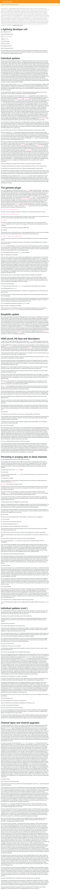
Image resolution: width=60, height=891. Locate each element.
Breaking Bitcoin (21, 19)
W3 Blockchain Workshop (6, 24)
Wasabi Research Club (15, 12)
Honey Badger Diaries (18, 15)
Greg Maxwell (10, 11)
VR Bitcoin (45, 14)
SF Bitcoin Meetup (19, 14)
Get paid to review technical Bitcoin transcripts (9, 4)
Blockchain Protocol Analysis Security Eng (27, 22)
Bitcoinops (47, 17)
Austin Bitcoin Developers (39, 15)
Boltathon (22, 21)
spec (12, 158)
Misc (45, 10)
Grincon (26, 21)
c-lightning (40, 11)
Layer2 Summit (5, 22)
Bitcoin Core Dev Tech (35, 8)
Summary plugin (20, 286)
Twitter (36, 144)
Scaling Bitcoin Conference (16, 18)
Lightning (5, 36)
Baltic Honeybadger (6, 18)
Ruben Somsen (9, 15)
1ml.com (24, 658)
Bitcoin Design (31, 14)
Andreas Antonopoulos (28, 15)
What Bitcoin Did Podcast (42, 19)
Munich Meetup (43, 12)
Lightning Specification (14, 8)
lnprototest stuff (19, 84)
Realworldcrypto (11, 14)
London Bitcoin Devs (39, 10)
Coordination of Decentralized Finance (14, 17)
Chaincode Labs (17, 11)
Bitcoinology (34, 11)
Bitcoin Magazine (17, 10)
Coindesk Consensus (31, 24)
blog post (8, 803)
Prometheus (3, 245)
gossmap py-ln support (24, 175)
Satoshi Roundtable (13, 22)
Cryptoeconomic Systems (38, 17)
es (50, 1)
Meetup (6, 38)
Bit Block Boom (23, 24)
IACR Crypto (7, 12)
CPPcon (26, 14)
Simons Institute (15, 24)
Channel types (9, 728)
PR (34, 488)
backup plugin (23, 326)
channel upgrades (25, 743)
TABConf (32, 10)
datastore (15, 288)
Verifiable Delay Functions (34, 21)
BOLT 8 (47, 141)
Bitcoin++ (6, 8)
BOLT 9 (12, 132)
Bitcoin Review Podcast (25, 8)
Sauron (20, 252)
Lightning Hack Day (25, 12)
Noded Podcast (15, 21)
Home (2, 8)
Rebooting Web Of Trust (42, 24)
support (34, 743)
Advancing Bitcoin (9, 10)
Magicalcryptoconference (6, 21)
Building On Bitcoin (45, 21)
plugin (14, 540)
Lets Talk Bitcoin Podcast (31, 19)
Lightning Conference (27, 17)
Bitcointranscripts (25, 10)
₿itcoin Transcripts (7, 1)
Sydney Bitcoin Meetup (26, 11)
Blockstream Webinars (35, 12)
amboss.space (29, 657)
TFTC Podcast (4, 14)
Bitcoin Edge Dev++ (27, 18)
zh (54, 1)
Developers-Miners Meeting (42, 22)
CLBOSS (24, 303)
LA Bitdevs (3, 15)
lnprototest (3, 102)
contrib (16, 100)
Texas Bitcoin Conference (6, 25)
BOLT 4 (33, 138)
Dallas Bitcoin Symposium (11, 19)
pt (52, 1)
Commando (3, 133)
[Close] (58, 4)
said (39, 783)
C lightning (10, 36)
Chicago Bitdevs (38, 14)
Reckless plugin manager (13, 309)
